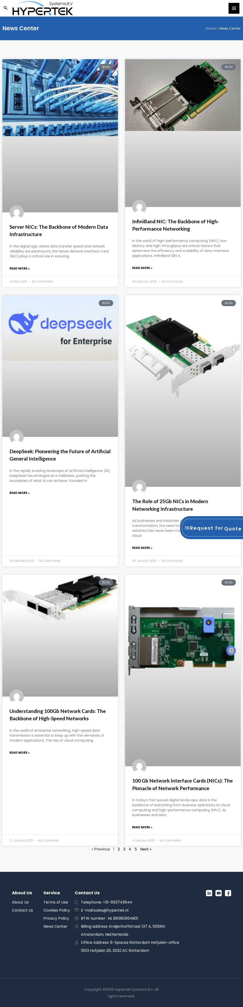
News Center (55, 926)
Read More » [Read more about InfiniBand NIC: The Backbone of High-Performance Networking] (142, 268)
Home (211, 28)
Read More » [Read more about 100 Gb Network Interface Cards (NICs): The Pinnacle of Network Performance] (142, 827)
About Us (20, 902)
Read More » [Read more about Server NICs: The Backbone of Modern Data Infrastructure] (19, 268)
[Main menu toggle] (234, 8)
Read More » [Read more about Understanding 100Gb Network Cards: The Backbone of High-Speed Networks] (19, 753)
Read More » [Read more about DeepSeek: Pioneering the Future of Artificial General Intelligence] (19, 493)
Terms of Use (55, 902)
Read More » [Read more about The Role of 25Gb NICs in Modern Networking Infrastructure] (142, 548)
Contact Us (22, 910)
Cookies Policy (56, 910)
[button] (6, 8)
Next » (145, 849)
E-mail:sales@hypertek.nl (104, 910)
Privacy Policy (56, 918)
